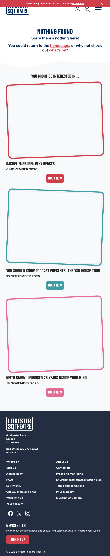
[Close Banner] (102, 3)
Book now (55, 178)
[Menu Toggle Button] (100, 9)
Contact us (63, 468)
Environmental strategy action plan (79, 480)
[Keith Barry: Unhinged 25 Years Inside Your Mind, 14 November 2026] (55, 341)
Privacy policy (65, 492)
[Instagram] (27, 513)
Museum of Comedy (69, 498)
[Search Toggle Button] (87, 9)
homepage (59, 45)
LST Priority (13, 486)
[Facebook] (10, 513)
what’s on (57, 50)
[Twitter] (19, 513)
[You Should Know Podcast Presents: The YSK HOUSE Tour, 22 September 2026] (55, 234)
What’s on (12, 462)
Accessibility (14, 474)
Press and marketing (69, 474)
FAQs (9, 480)
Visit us (11, 468)
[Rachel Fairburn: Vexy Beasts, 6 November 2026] (55, 127)
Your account (14, 504)
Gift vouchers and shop (21, 492)
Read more (78, 3)
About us (62, 462)
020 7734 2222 (28, 449)
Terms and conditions (70, 486)
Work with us (14, 498)
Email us (11, 452)
